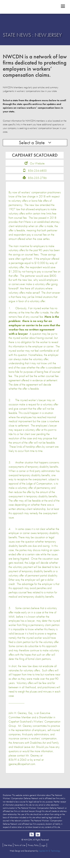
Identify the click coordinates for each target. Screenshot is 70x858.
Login (43, 845)
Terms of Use (19, 845)
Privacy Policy (33, 845)
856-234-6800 (37, 171)
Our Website (37, 163)
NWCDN (35, 6)
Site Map (8, 845)
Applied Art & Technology (49, 850)
